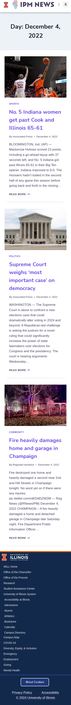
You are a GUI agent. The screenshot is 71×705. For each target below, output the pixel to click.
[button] (66, 4)
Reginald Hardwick (23, 464)
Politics (14, 256)
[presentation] (35, 77)
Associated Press (23, 136)
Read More (19, 194)
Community (16, 432)
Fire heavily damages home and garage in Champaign (35, 448)
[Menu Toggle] (59, 4)
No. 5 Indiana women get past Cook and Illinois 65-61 (35, 120)
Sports (14, 104)
